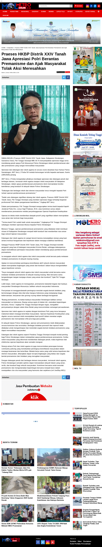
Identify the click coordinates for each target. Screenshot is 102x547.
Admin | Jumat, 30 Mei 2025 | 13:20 (10, 72)
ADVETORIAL (90, 11)
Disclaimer (87, 541)
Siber (80, 541)
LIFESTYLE (60, 11)
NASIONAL (25, 11)
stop (67, 72)
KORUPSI (79, 11)
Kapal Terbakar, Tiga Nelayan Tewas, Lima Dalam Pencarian (91, 463)
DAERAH (35, 11)
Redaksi (73, 541)
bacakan (60, 72)
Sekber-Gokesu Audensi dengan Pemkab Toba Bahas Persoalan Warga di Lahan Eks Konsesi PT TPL (92, 453)
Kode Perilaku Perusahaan (80, 544)
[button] (99, 11)
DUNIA (43, 11)
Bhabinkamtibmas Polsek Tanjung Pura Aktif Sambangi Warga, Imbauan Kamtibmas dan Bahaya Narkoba (53, 498)
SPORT (70, 11)
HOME (5, 11)
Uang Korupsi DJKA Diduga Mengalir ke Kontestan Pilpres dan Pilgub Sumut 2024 (91, 416)
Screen (78, 6)
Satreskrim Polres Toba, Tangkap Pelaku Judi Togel (92, 523)
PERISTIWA (14, 11)
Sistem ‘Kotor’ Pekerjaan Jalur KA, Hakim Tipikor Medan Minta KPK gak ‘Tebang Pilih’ (16, 470)
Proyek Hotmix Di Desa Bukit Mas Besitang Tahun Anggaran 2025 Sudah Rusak (17, 498)
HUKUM (5, 15)
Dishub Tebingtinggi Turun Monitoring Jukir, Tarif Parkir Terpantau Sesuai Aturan (92, 476)
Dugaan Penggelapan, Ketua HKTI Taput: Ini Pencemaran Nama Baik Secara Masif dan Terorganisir (92, 513)
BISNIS (51, 11)
